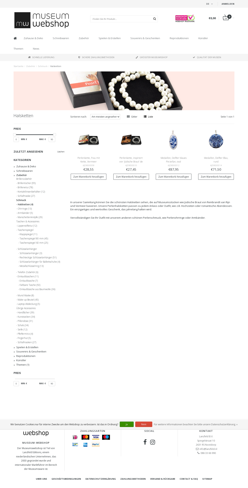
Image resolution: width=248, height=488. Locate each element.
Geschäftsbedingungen (66, 478)
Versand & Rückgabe (162, 478)
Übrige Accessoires (26, 308)
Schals (23, 325)
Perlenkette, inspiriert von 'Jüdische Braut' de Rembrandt (131, 161)
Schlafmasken (27, 342)
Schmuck (42, 66)
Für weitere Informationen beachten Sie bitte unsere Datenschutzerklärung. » (196, 424)
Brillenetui (25, 187)
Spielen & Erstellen (110, 38)
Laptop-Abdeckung (29, 304)
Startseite (18, 66)
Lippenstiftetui (27, 225)
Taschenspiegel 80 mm (34, 238)
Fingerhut (24, 338)
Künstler (203, 38)
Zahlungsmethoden (133, 478)
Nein (143, 424)
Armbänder (25, 213)
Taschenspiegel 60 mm (34, 242)
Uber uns (41, 478)
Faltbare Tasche (30, 285)
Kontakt (206, 431)
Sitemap (207, 478)
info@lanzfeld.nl (208, 449)
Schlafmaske (26, 196)
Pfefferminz (25, 333)
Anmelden (228, 4)
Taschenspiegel (26, 230)
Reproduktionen (179, 38)
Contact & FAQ (189, 478)
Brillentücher (27, 183)
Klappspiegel (28, 234)
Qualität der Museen (207, 57)
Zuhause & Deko (33, 38)
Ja (127, 424)
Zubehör (84, 38)
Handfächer (26, 312)
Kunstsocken (26, 316)
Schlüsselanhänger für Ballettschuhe (40, 261)
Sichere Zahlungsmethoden (96, 57)
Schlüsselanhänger (27, 249)
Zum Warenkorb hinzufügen (88, 176)
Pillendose (25, 321)
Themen (18, 48)
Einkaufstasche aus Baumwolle (37, 289)
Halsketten (55, 66)
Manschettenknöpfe (30, 217)
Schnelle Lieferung (41, 57)
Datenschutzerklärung (100, 478)
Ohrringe (25, 208)
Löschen (61, 151)
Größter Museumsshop (152, 57)
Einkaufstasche (29, 280)
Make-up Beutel (28, 299)
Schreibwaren (61, 38)
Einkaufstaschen (28, 276)
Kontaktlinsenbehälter (31, 191)
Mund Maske (26, 295)
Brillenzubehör (24, 178)
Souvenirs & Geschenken (145, 38)
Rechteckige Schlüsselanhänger (38, 257)
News (36, 48)
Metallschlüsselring (32, 266)
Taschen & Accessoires (27, 221)
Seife (22, 329)
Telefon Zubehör (28, 272)
